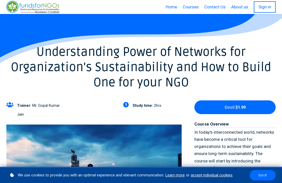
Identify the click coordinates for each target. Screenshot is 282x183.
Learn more (175, 175)
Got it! (262, 175)
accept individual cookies (211, 175)
